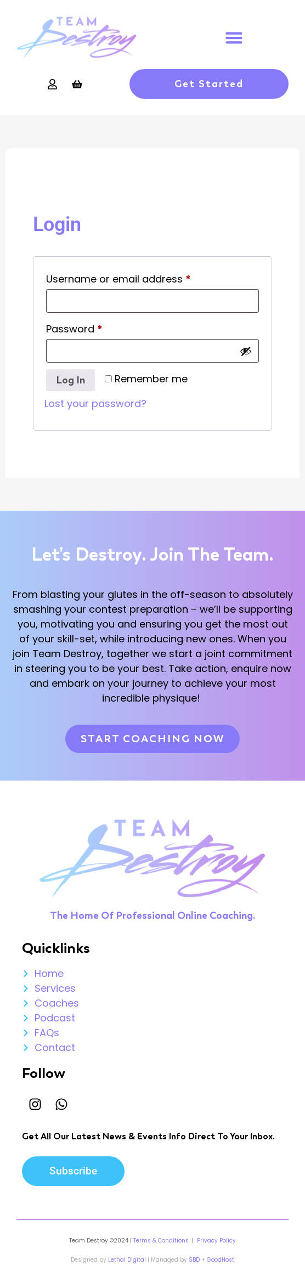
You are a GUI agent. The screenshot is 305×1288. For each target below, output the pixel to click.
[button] (234, 37)
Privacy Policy (215, 1240)
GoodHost (220, 1260)
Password (95, 327)
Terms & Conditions (161, 1240)
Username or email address (140, 277)
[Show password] (246, 351)
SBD (194, 1260)
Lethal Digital (127, 1260)
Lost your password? (95, 403)
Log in (70, 380)
